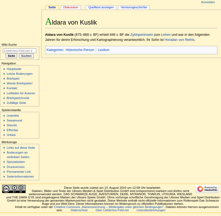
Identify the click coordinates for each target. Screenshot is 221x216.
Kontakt (12, 88)
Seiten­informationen (20, 176)
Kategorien (55, 50)
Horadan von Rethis (179, 40)
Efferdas (12, 130)
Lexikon (103, 50)
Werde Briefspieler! (20, 83)
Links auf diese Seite (21, 147)
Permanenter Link (19, 171)
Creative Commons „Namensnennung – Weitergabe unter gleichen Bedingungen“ (109, 207)
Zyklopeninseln (141, 35)
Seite (52, 7)
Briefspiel (13, 78)
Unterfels (13, 115)
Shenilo (12, 125)
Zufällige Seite (16, 102)
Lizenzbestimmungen (151, 210)
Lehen (166, 35)
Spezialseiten (16, 161)
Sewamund (14, 120)
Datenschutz (79, 210)
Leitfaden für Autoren (21, 93)
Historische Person (80, 50)
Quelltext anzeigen (101, 7)
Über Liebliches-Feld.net (112, 210)
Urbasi (11, 134)
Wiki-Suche (9, 44)
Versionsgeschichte (134, 7)
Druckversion (16, 166)
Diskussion (70, 7)
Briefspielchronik (18, 98)
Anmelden (208, 2)
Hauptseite (14, 68)
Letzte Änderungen (20, 73)
